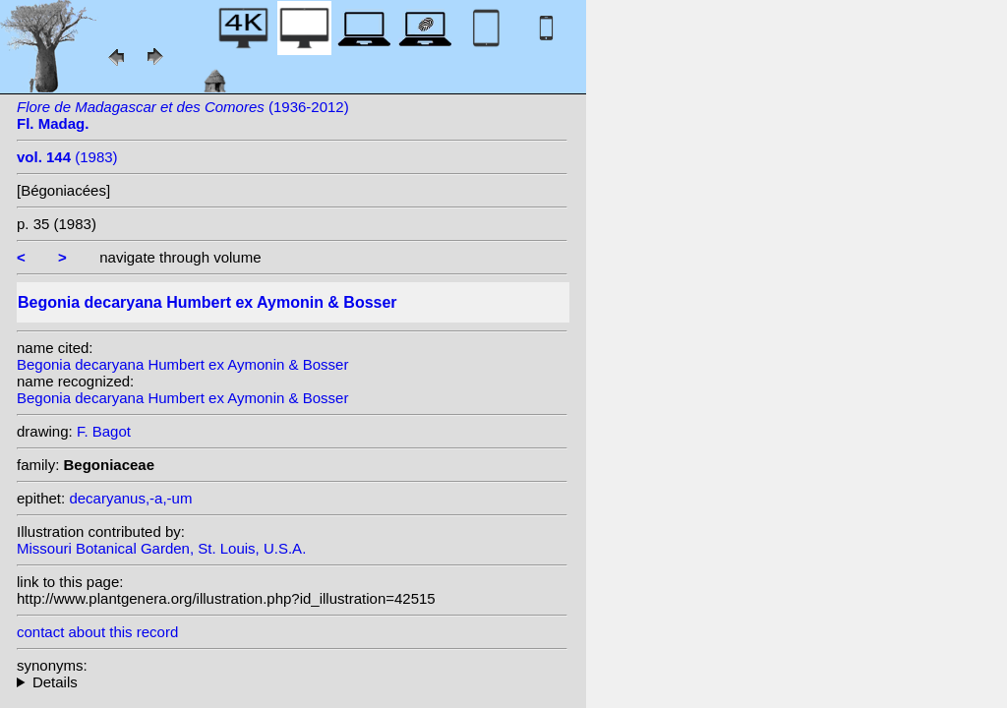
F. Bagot (104, 431)
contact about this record (97, 631)
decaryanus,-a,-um (130, 498)
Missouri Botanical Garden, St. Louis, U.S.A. (161, 548)
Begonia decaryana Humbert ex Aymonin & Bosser (182, 364)
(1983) (67, 156)
